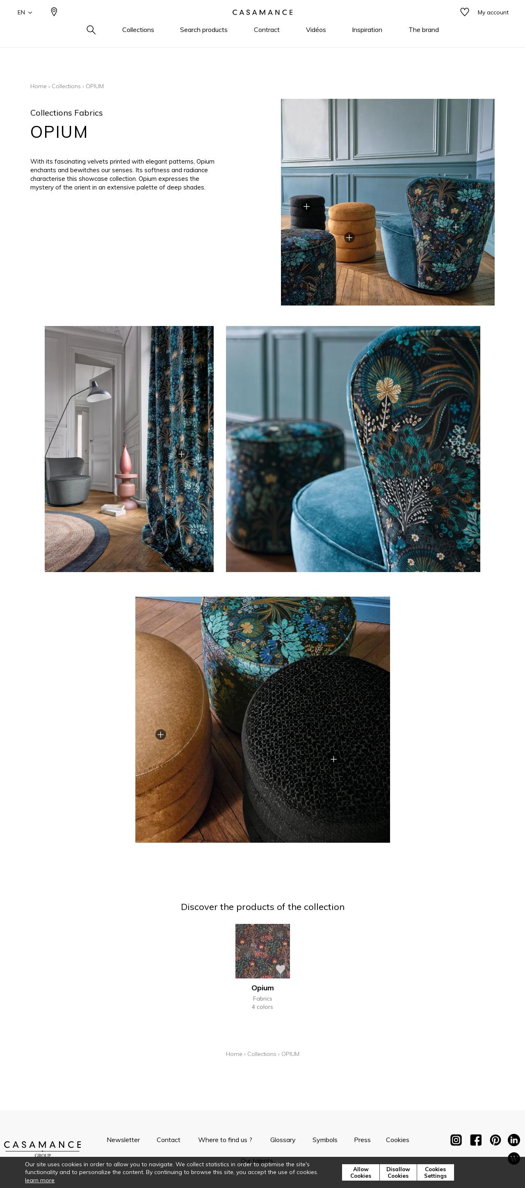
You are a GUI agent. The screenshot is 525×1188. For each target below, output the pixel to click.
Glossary (283, 1140)
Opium (262, 987)
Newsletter (123, 1140)
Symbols (325, 1140)
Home (38, 86)
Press (362, 1140)
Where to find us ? (225, 1140)
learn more (40, 1180)
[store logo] (262, 26)
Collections (66, 86)
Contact (168, 1140)
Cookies (397, 1140)
